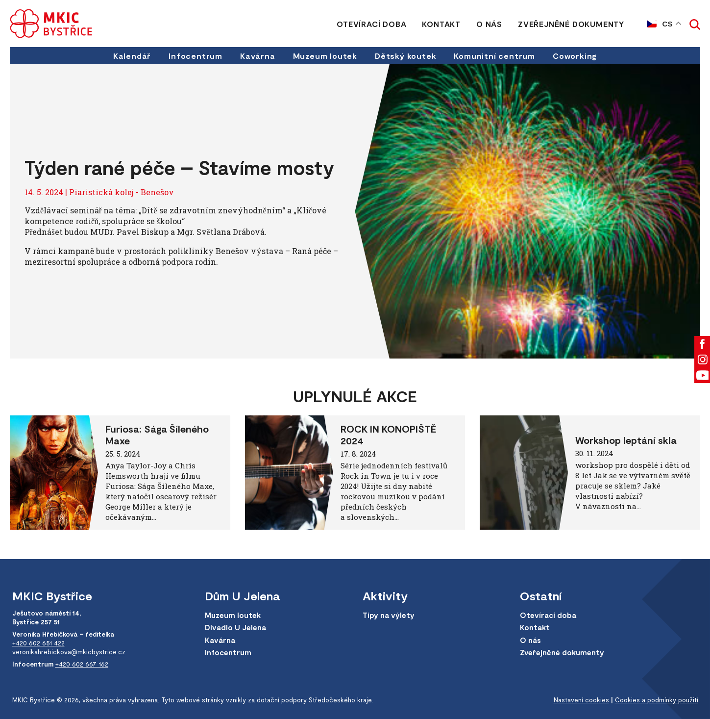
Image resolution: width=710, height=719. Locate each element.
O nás (489, 23)
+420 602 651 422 (38, 643)
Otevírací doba (371, 23)
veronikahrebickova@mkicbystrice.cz (68, 652)
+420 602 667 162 (81, 664)
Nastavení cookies (581, 700)
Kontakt (441, 23)
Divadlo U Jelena (235, 627)
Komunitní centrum (494, 55)
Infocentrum (195, 55)
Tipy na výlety (389, 615)
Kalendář (132, 55)
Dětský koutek (405, 55)
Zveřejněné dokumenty (571, 23)
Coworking (575, 55)
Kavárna (257, 55)
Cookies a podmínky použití (656, 700)
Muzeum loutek (325, 55)
